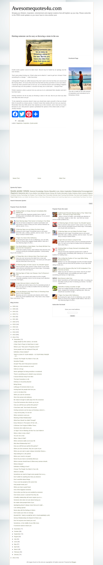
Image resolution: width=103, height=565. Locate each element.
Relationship (76, 191)
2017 (14, 329)
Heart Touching (62, 195)
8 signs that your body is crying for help (27, 283)
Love (57, 191)
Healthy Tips (28, 197)
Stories (46, 191)
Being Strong (17, 384)
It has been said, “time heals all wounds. (25, 407)
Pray (81, 197)
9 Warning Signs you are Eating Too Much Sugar (30, 229)
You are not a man (19, 435)
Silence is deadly (19, 471)
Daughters (85, 195)
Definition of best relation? (21, 352)
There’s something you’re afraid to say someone (28, 374)
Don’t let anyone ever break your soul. (25, 520)
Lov (71, 197)
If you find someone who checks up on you (26, 402)
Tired (75, 195)
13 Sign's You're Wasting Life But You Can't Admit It (29, 430)
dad (78, 195)
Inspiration (26, 123)
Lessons (84, 193)
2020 (14, 321)
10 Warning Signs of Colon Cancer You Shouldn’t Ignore (32, 264)
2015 (14, 334)
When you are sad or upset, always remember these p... (30, 451)
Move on (37, 197)
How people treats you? (21, 484)
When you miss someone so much (24, 366)
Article (26, 191)
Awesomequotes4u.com (37, 8)
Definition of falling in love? (21, 466)
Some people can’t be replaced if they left (26, 349)
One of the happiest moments (22, 489)
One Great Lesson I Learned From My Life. (26, 495)
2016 (14, 332)
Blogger (74, 562)
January (16, 554)
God (39, 193)
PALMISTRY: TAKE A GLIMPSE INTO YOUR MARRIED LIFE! (32, 515)
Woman (47, 193)
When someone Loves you (21, 415)
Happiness (19, 123)
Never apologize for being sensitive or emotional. (28, 371)
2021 (14, 319)
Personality (49, 195)
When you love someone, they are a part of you (27, 448)
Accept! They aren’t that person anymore (25, 364)
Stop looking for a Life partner (22, 453)
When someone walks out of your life (24, 441)
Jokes (62, 191)
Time (87, 197)
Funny (31, 193)
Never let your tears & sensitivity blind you (26, 459)
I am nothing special (19, 507)
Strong (52, 193)
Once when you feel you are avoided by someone (28, 492)
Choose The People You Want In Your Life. (26, 358)
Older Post (62, 178)
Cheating (53, 197)
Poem (44, 195)
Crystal (60, 197)
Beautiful (52, 191)
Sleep (43, 197)
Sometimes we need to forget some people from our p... (30, 474)
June (15, 541)
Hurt (29, 195)
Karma (68, 197)
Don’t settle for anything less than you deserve (27, 477)
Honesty (18, 195)
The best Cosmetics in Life (21, 379)
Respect (32, 195)
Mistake (78, 197)
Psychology (24, 195)
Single (16, 197)
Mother (35, 193)
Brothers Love (21, 197)
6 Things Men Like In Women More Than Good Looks (31, 256)
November (17, 529)
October (16, 531)
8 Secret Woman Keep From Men (23, 376)
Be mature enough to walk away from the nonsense (29, 399)
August (16, 536)
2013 (14, 557)
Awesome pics (23, 193)
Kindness (75, 193)
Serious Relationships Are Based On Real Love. (28, 518)
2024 (14, 311)
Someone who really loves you (23, 428)
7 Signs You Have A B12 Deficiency (26, 238)
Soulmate (55, 195)
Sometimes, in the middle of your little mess (26, 523)
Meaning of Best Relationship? (23, 417)
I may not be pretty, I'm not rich (23, 412)
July (15, 539)
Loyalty (74, 197)
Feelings (40, 195)
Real (67, 195)
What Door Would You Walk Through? (25, 420)
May (15, 544)
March (16, 549)
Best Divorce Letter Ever (65, 278)
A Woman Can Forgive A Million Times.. (25, 425)
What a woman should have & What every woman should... (31, 461)
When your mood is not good (22, 456)
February (17, 552)
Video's (90, 197)
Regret (12, 197)
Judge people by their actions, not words (25, 341)
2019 (14, 324)
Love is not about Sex (20, 392)
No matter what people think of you (24, 502)
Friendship (13, 195)
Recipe (84, 197)
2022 (14, 316)
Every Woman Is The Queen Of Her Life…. (26, 423)
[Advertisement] (43, 25)
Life (55, 193)
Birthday (71, 195)
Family (59, 193)
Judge (65, 197)
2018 (14, 327)
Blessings (48, 197)
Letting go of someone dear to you (24, 387)
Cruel (57, 197)
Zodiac (70, 193)
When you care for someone (22, 394)
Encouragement (87, 191)
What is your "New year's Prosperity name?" (26, 347)
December (17, 339)
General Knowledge (37, 191)
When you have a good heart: (22, 487)
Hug (63, 197)
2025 (14, 309)
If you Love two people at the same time (25, 482)
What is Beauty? (18, 464)
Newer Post (16, 178)
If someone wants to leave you (22, 525)
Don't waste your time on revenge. (24, 512)
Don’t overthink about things (22, 479)
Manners (33, 197)
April (15, 547)
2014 (14, 337)
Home (39, 178)
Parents (90, 195)
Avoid (80, 195)
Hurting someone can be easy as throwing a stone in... (29, 410)
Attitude (42, 193)
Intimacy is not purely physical (22, 381)
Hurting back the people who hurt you (24, 389)
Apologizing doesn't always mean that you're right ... (29, 505)
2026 (14, 306)
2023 (14, 314)
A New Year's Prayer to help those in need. (26, 344)
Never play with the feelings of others (24, 510)
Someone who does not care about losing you (27, 500)
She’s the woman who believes (23, 397)
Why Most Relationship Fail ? (22, 443)
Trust (36, 195)
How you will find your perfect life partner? (26, 405)
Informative (64, 193)
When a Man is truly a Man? (22, 433)
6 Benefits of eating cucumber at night (69, 286)
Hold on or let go (18, 369)
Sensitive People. (19, 361)
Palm (41, 197)
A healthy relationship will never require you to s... (28, 497)
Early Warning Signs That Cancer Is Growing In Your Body (33, 221)
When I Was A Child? (20, 438)
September (17, 534)
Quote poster (34, 123)
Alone (79, 193)
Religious (90, 193)
